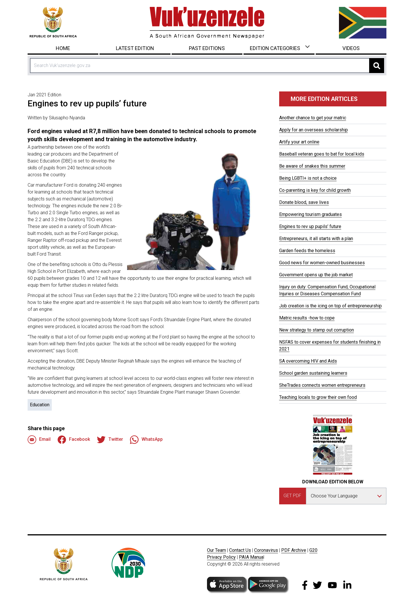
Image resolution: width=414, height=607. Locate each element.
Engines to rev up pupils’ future (310, 226)
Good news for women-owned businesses (322, 262)
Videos (351, 48)
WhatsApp (146, 440)
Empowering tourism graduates (310, 214)
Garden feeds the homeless (307, 250)
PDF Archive (293, 550)
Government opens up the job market (316, 274)
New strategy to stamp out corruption (316, 330)
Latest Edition (135, 48)
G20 (313, 550)
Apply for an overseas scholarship (313, 130)
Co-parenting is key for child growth (315, 190)
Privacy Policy (221, 557)
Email (39, 439)
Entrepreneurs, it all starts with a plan (316, 238)
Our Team (216, 550)
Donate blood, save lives (304, 202)
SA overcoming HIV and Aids (308, 361)
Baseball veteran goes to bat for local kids (321, 154)
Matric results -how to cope (307, 318)
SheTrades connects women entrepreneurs (322, 385)
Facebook (73, 439)
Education (39, 404)
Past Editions (207, 48)
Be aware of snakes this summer (312, 166)
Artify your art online (299, 142)
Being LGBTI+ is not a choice (308, 178)
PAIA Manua (251, 557)
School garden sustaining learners (313, 373)
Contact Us (240, 550)
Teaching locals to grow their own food (318, 397)
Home (63, 48)
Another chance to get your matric (312, 117)
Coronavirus (266, 550)
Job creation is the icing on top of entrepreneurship (330, 306)
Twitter (110, 439)
